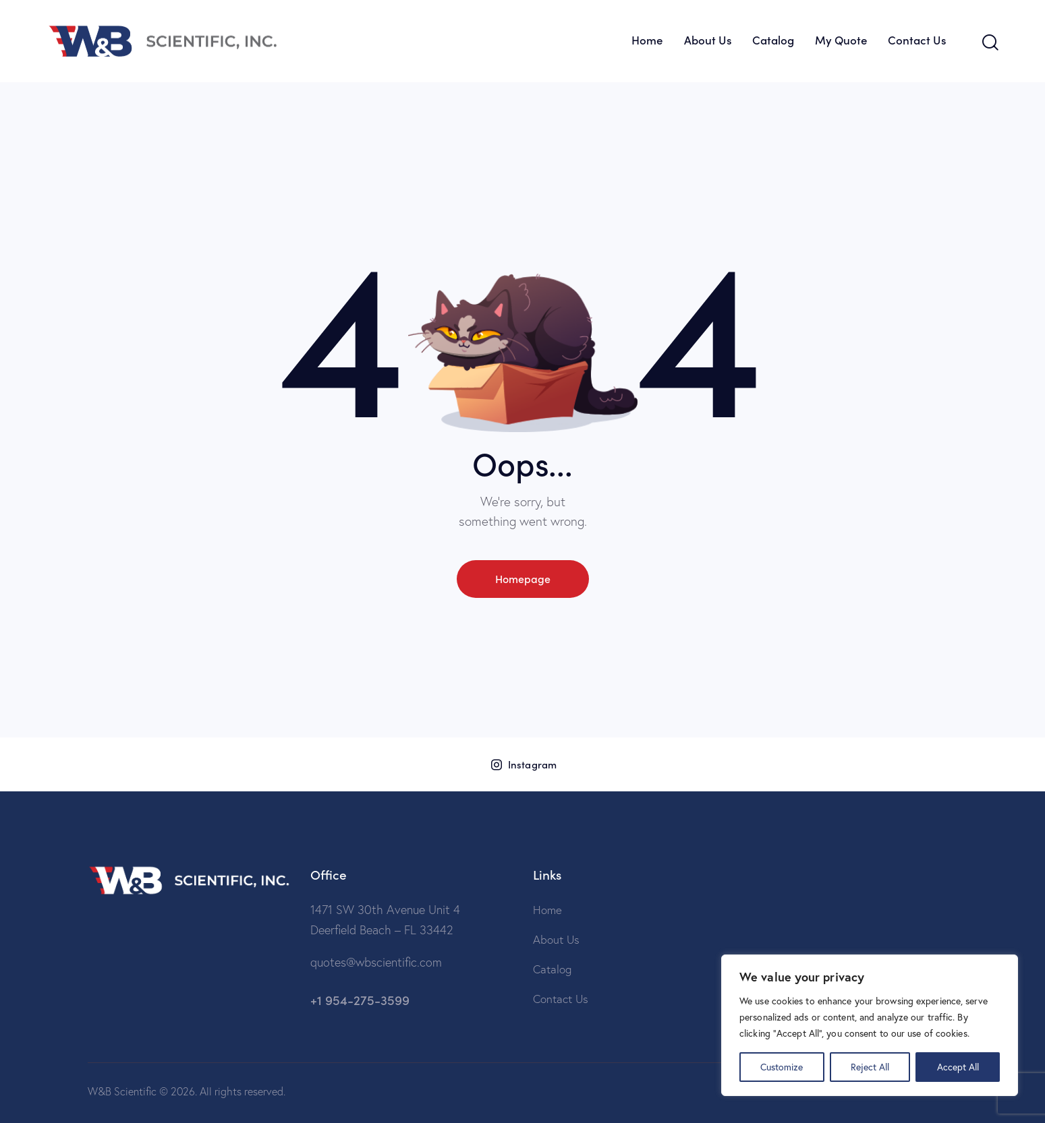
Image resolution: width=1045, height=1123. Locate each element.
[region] (869, 1025)
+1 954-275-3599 (359, 999)
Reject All (870, 1066)
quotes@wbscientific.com (376, 962)
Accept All (958, 1066)
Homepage (522, 578)
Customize (781, 1066)
